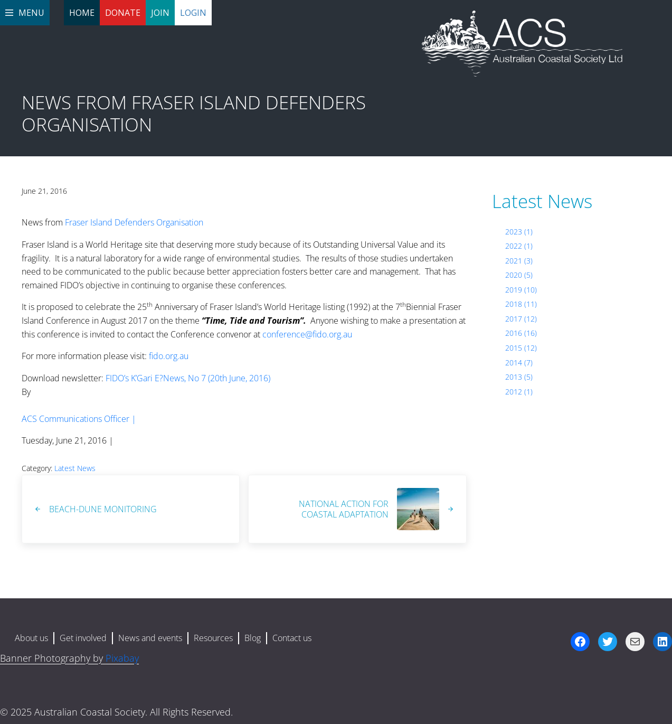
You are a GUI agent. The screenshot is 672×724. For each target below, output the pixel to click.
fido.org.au (168, 356)
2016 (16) (521, 333)
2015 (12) (521, 348)
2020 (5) (519, 275)
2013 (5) (519, 377)
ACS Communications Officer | (79, 419)
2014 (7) (519, 363)
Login (193, 12)
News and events (150, 638)
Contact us (291, 638)
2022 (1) (519, 246)
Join (160, 12)
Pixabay (122, 658)
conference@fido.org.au (307, 334)
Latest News (75, 468)
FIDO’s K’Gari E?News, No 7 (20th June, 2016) (188, 378)
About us (31, 638)
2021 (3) (519, 261)
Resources (213, 638)
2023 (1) (519, 232)
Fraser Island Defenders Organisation (134, 222)
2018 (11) (521, 304)
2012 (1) (519, 392)
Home (81, 12)
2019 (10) (521, 290)
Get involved (83, 638)
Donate (122, 12)
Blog (252, 638)
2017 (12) (521, 319)
